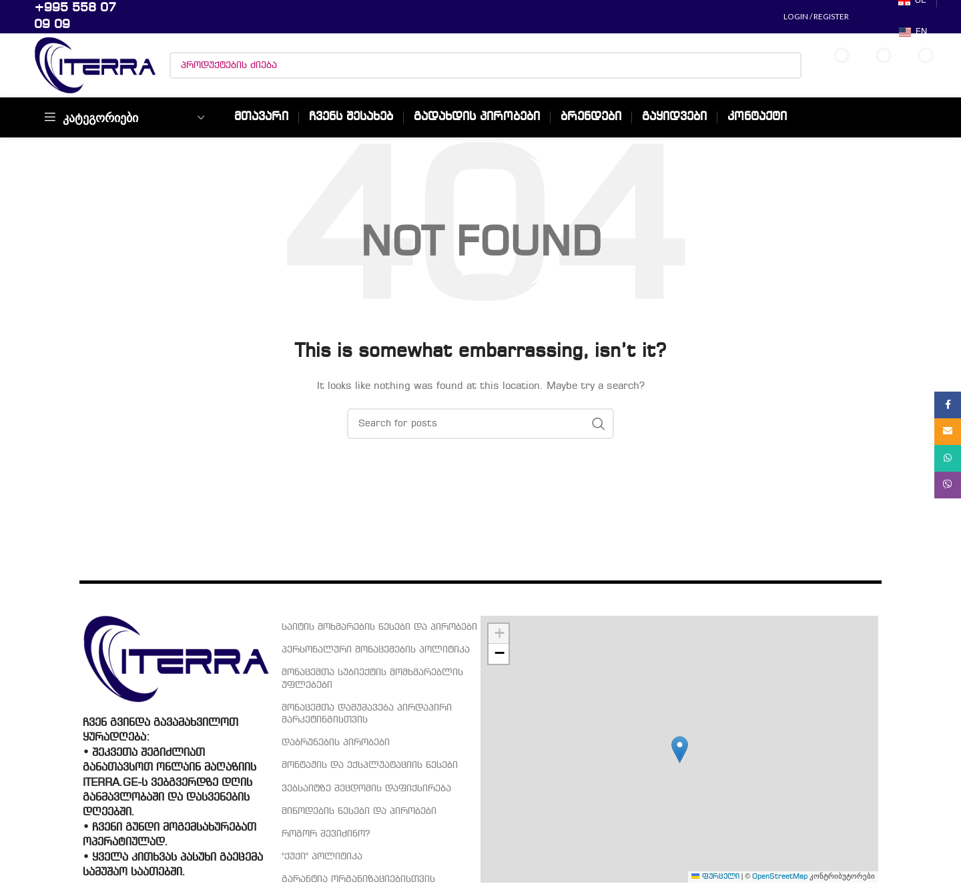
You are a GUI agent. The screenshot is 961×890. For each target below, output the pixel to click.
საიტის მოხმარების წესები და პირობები (379, 627)
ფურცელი (715, 877)
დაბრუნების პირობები (336, 742)
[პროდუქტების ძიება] (486, 65)
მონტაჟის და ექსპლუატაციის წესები (370, 765)
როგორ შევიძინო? (326, 834)
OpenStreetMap (780, 877)
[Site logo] (95, 65)
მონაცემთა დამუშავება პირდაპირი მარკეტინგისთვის (367, 714)
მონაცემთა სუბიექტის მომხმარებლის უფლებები (372, 678)
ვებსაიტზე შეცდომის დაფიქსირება (366, 788)
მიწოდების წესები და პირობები (359, 811)
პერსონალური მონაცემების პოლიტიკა (376, 649)
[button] (679, 749)
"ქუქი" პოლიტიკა (322, 856)
